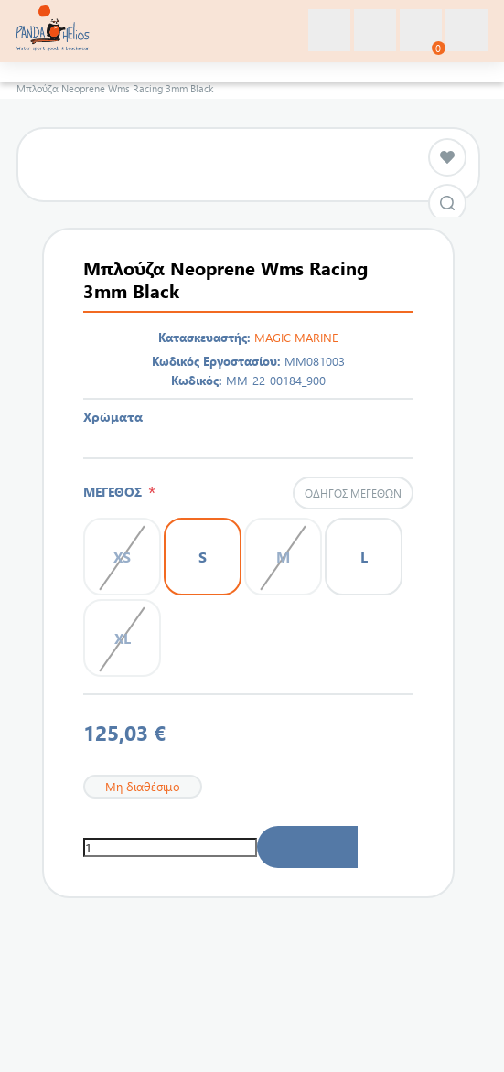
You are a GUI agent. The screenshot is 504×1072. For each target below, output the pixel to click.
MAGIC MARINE (296, 337)
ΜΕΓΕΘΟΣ (115, 491)
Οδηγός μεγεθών (353, 493)
